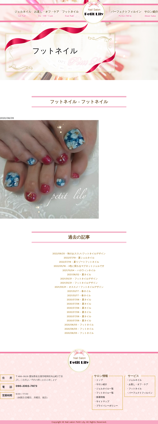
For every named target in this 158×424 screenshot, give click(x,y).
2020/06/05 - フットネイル (79, 324)
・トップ (98, 380)
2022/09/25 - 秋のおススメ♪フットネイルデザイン (79, 253)
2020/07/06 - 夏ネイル (79, 299)
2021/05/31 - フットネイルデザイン (79, 278)
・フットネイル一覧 (104, 393)
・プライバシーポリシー (106, 405)
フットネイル (69, 14)
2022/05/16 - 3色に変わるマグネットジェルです (79, 265)
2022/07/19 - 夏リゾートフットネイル (79, 261)
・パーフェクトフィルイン (139, 393)
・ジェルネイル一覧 (104, 388)
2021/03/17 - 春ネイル (79, 291)
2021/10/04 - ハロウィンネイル (79, 270)
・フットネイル (134, 388)
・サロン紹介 (100, 384)
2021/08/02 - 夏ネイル (79, 274)
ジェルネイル (21, 14)
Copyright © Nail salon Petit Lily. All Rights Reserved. (79, 422)
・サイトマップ (101, 401)
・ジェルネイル (134, 380)
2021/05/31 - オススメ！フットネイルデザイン (79, 286)
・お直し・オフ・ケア (137, 384)
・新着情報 (99, 397)
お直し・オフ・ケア (45, 14)
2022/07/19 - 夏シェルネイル (79, 257)
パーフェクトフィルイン (125, 14)
